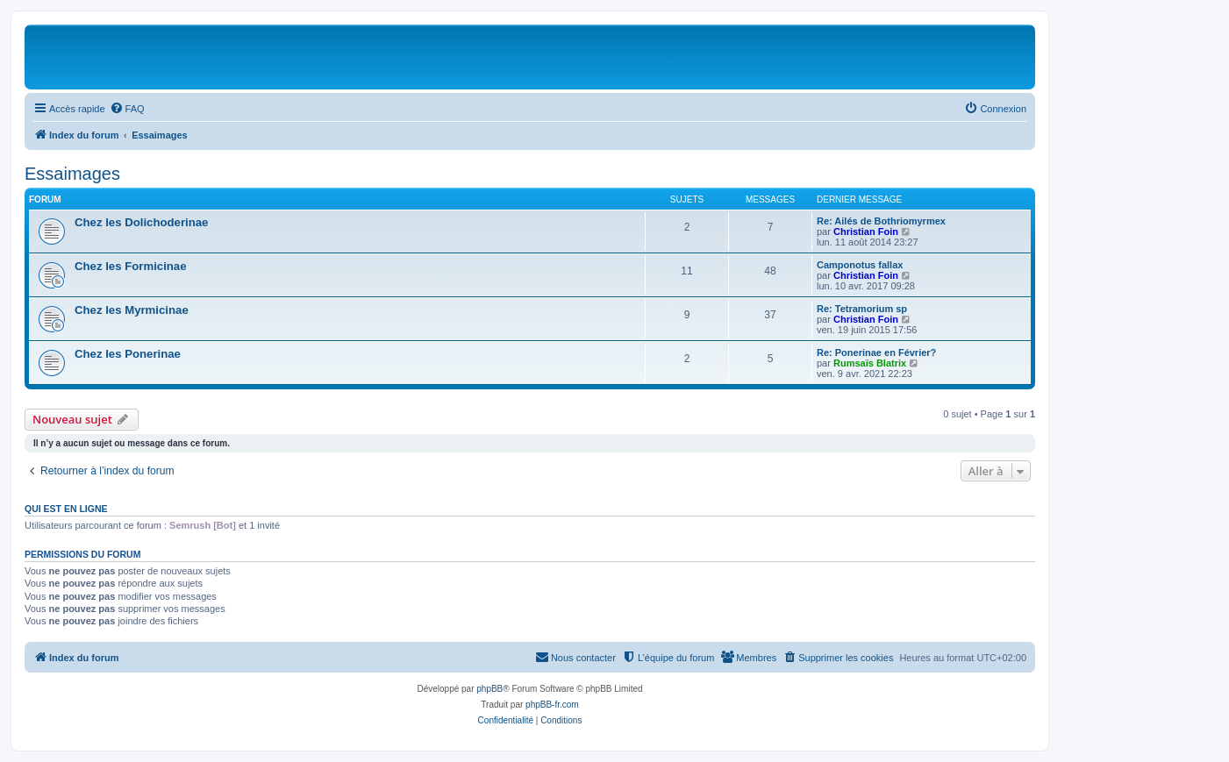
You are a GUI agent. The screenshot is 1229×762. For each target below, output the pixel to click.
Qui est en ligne (66, 508)
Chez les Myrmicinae (132, 310)
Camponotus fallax (860, 265)
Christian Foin (865, 231)
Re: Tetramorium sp (862, 308)
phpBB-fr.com (552, 704)
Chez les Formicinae (131, 266)
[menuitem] (127, 108)
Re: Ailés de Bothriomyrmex (881, 221)
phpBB (489, 689)
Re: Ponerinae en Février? (876, 352)
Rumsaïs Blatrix (869, 363)
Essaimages (72, 173)
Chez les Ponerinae (128, 353)
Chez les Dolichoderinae (141, 222)
